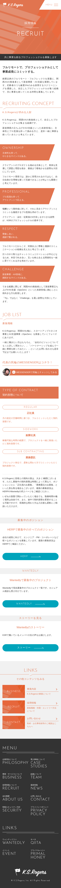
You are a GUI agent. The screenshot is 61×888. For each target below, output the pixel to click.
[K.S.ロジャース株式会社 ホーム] (13, 5)
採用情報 (31, 703)
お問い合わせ (34, 718)
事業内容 (31, 689)
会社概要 (16, 798)
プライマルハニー (45, 854)
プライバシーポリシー (45, 811)
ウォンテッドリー (16, 841)
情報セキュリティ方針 (16, 809)
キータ (45, 841)
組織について (45, 776)
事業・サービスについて (16, 776)
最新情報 (45, 787)
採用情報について (16, 787)
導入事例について (45, 763)
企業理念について (16, 761)
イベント (16, 852)
